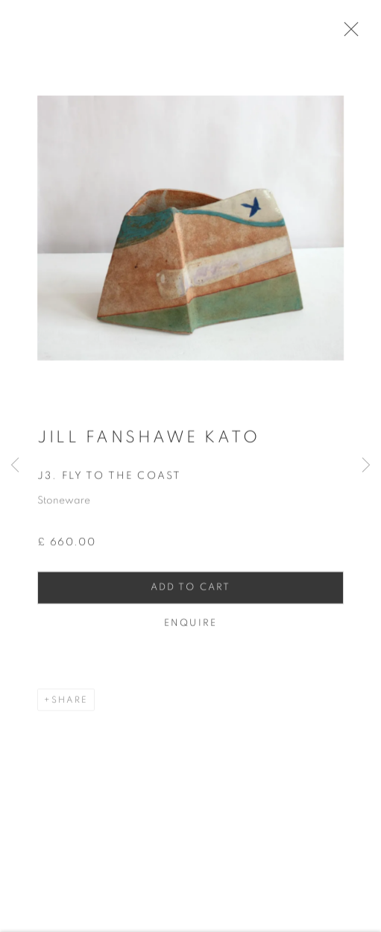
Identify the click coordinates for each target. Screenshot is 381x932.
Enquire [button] (190, 629)
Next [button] (366, 466)
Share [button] (69, 705)
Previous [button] (15, 466)
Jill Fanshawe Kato (148, 442)
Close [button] (352, 33)
